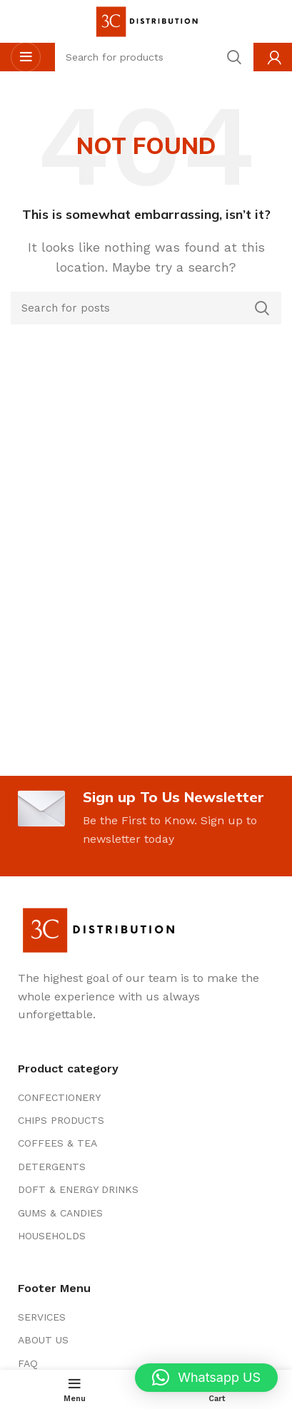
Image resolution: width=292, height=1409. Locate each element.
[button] (206, 1377)
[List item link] (146, 1097)
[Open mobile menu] (26, 57)
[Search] (146, 308)
